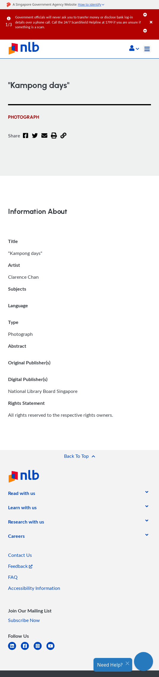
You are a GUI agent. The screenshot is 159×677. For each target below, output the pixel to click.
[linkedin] (14, 649)
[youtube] (52, 649)
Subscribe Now (24, 620)
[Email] (44, 139)
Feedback (20, 566)
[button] (134, 48)
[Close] (153, 16)
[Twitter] (34, 139)
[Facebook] (25, 139)
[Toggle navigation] (147, 49)
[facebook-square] (27, 649)
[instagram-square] (40, 649)
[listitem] (21, 494)
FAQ (13, 577)
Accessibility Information (34, 588)
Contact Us (20, 555)
